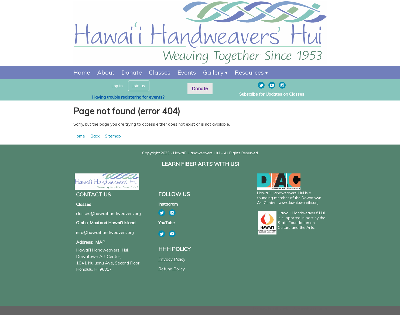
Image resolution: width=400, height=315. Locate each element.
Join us (138, 85)
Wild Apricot (282, 309)
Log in (117, 85)
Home (79, 136)
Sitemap (113, 136)
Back (95, 136)
